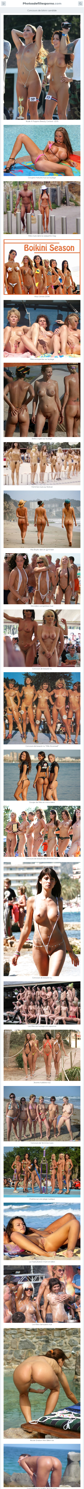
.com (42, 3)
